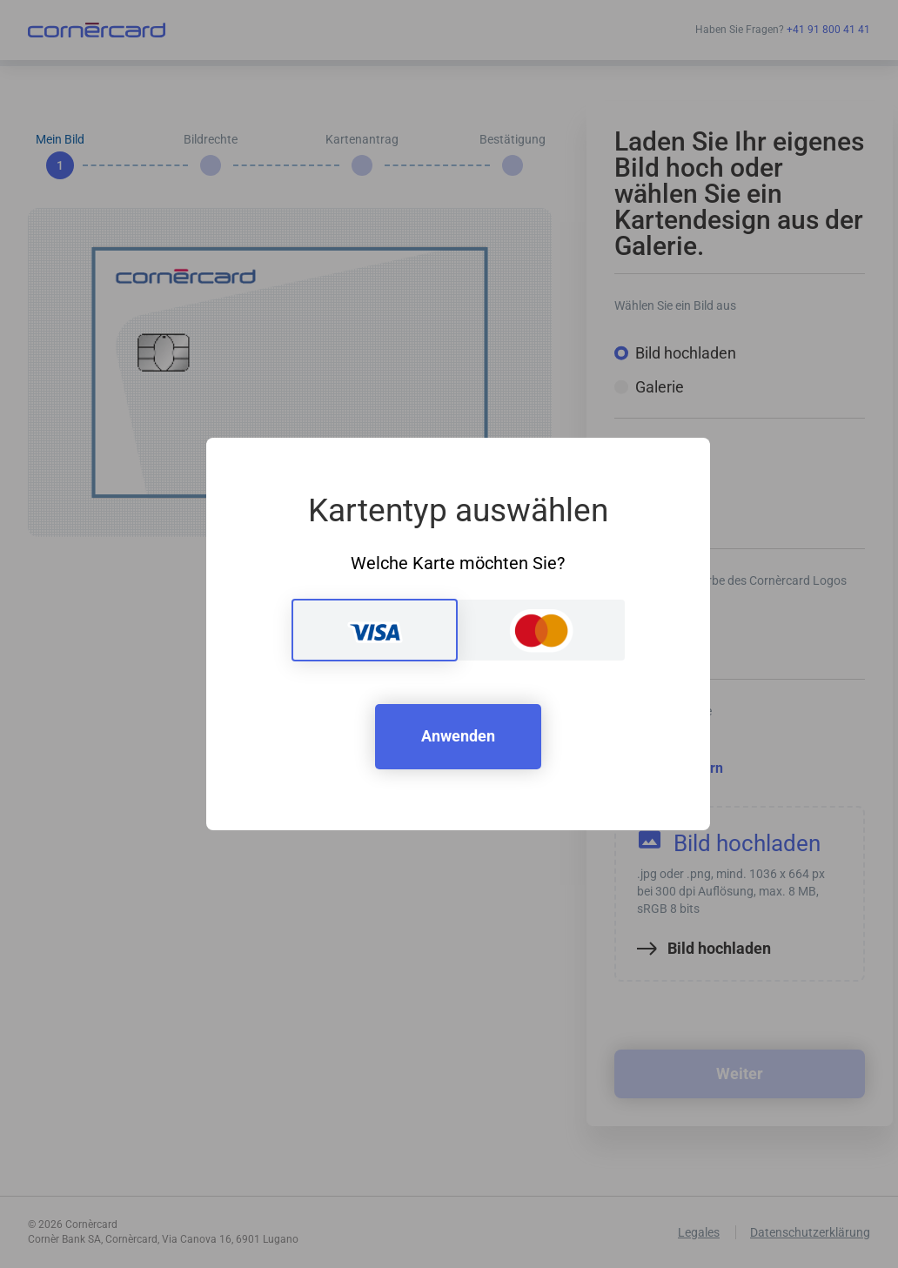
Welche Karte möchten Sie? (458, 563)
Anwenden (458, 736)
